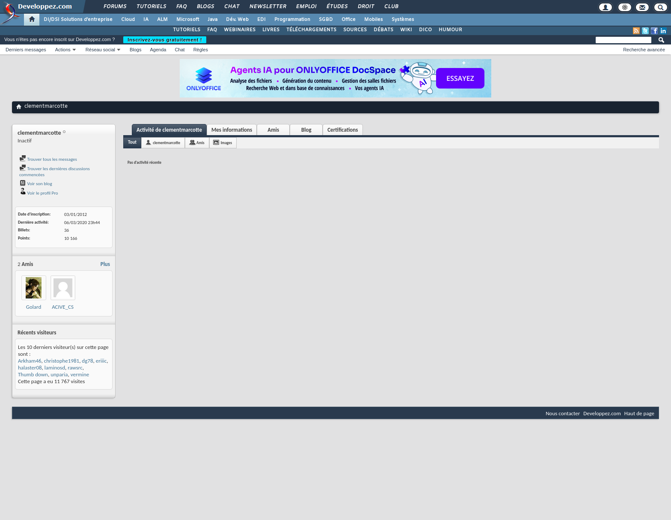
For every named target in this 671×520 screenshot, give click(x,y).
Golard (33, 307)
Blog (306, 130)
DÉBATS (383, 30)
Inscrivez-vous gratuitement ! (165, 39)
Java (212, 20)
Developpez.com (602, 413)
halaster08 (30, 367)
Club (390, 6)
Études (336, 6)
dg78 (87, 361)
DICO (425, 30)
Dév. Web (237, 20)
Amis (273, 130)
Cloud (128, 20)
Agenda (158, 49)
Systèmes (403, 20)
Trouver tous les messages (48, 159)
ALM (162, 20)
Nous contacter (563, 413)
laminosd (55, 367)
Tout (132, 142)
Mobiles (373, 20)
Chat (231, 6)
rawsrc (75, 367)
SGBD (326, 20)
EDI (261, 20)
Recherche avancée (644, 49)
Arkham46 (30, 361)
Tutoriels (150, 6)
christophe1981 (61, 361)
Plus (105, 264)
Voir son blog (35, 183)
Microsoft (187, 20)
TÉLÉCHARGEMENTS (311, 30)
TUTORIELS (186, 30)
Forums (114, 6)
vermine (80, 374)
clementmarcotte (166, 142)
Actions (63, 49)
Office (348, 20)
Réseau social (100, 49)
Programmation (292, 20)
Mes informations (231, 130)
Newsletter (267, 6)
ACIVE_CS (63, 307)
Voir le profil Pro (38, 193)
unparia (59, 374)
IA (145, 20)
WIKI (406, 30)
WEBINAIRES (239, 30)
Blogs (205, 6)
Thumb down (33, 374)
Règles (200, 49)
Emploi (306, 6)
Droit (365, 6)
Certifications (342, 130)
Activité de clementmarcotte (169, 130)
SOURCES (355, 30)
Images (226, 142)
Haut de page (639, 413)
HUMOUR (450, 30)
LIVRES (270, 30)
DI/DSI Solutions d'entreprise (78, 20)
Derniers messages (26, 49)
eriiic (101, 361)
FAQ (181, 6)
